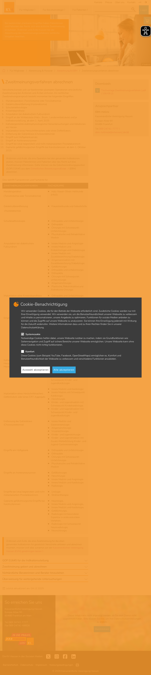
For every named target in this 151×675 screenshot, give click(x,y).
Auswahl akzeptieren (35, 370)
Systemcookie (33, 334)
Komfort (30, 351)
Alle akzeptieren (64, 370)
